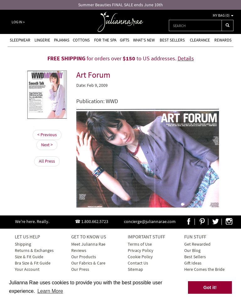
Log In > (18, 22)
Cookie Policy (140, 256)
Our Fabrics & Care (88, 263)
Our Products (83, 256)
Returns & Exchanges (34, 250)
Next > (47, 145)
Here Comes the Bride (204, 269)
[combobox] (195, 25)
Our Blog (192, 250)
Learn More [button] (50, 291)
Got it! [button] (210, 287)
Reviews (78, 250)
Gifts (124, 40)
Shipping (23, 244)
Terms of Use (140, 244)
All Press (47, 161)
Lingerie (42, 40)
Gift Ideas (192, 263)
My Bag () (223, 15)
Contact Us (138, 263)
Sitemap (135, 269)
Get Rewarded (197, 244)
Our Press (80, 269)
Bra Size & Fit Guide (33, 263)
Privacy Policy (140, 250)
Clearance (200, 40)
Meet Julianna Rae (88, 244)
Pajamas (61, 40)
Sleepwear (20, 40)
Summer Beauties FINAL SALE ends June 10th (120, 5)
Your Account (27, 269)
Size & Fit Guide (29, 256)
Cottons (81, 40)
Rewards (223, 40)
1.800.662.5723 (94, 221)
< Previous (47, 134)
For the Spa (105, 40)
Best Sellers (172, 40)
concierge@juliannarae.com (150, 221)
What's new (144, 40)
